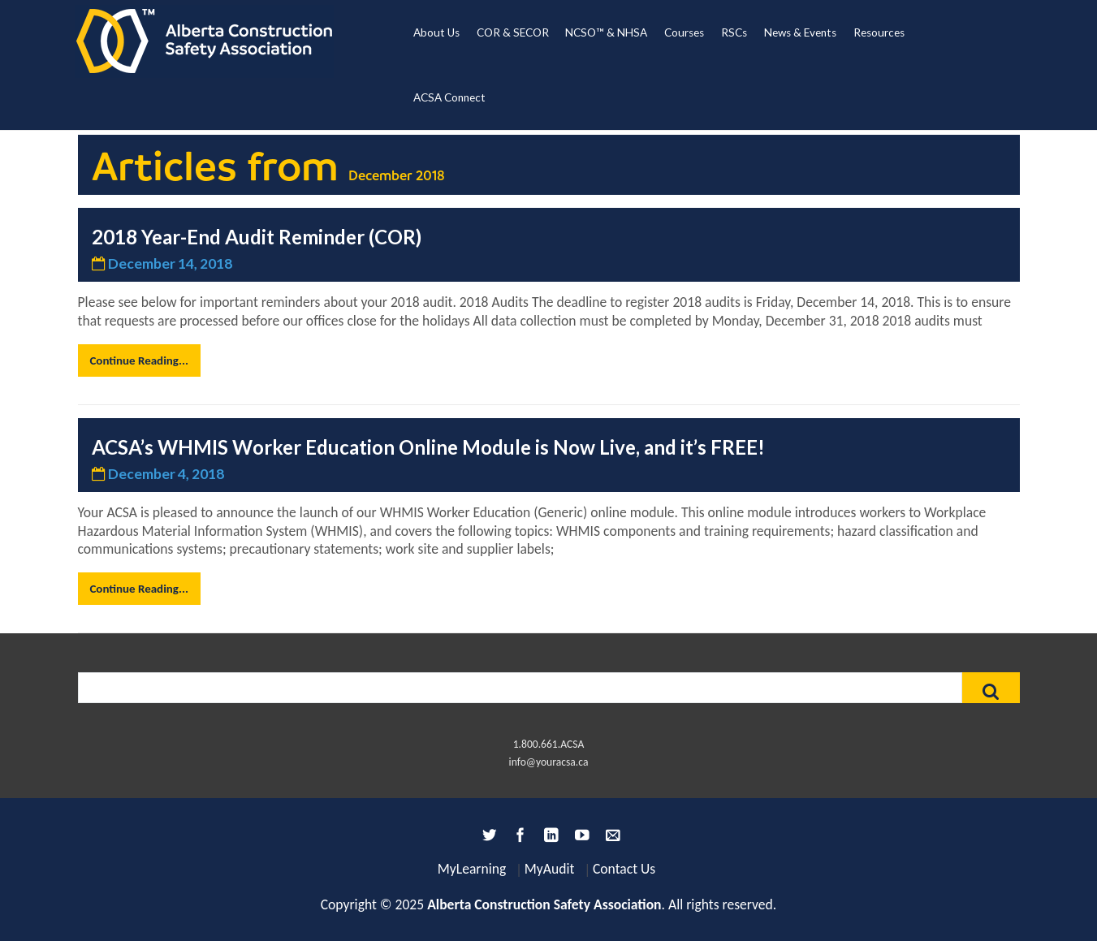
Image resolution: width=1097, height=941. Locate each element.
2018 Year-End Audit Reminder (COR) (256, 236)
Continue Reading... (138, 360)
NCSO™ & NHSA (606, 32)
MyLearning (472, 869)
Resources (879, 32)
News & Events (800, 32)
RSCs (734, 32)
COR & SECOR (513, 32)
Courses (684, 32)
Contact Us (624, 869)
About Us (436, 32)
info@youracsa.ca (549, 762)
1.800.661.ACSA (549, 744)
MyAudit (550, 869)
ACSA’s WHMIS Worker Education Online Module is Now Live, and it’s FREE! (428, 447)
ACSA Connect (449, 97)
